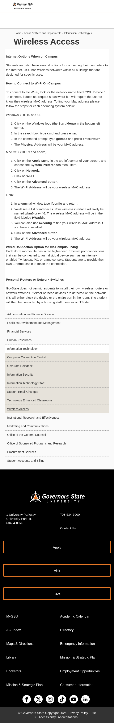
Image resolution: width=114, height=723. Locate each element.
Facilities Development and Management (33, 323)
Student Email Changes (22, 391)
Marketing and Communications (27, 426)
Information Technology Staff (25, 383)
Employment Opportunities (80, 671)
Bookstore (13, 671)
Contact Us (68, 528)
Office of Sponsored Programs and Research (36, 443)
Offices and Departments (47, 33)
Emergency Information (77, 643)
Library (11, 657)
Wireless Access (18, 409)
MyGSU (12, 616)
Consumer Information (76, 685)
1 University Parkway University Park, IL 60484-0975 (21, 519)
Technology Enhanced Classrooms (29, 400)
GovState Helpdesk (20, 366)
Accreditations (67, 717)
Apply (57, 547)
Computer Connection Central (26, 357)
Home (17, 33)
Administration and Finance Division (30, 314)
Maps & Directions (20, 643)
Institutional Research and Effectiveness (33, 417)
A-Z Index (13, 630)
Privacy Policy (78, 713)
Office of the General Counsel (26, 434)
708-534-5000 (70, 514)
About (27, 33)
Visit (57, 571)
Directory (67, 630)
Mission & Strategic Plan (24, 685)
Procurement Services (21, 452)
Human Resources (19, 340)
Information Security (20, 374)
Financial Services (19, 331)
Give (57, 594)
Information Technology (77, 33)
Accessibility (47, 717)
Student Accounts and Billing (25, 460)
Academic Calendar (75, 616)
